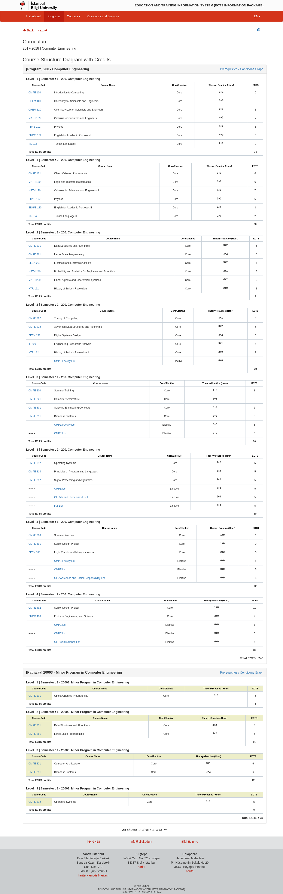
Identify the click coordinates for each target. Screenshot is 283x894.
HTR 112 (33, 352)
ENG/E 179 (35, 135)
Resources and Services (103, 16)
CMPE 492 (34, 607)
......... (31, 360)
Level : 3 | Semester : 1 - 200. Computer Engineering (63, 377)
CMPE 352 (34, 480)
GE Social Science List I (68, 641)
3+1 (225, 270)
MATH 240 (34, 271)
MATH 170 (34, 190)
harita (81, 875)
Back (28, 30)
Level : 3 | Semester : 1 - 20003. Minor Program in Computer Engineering (77, 750)
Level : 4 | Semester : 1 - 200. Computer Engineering (63, 522)
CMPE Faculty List (64, 361)
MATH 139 (34, 181)
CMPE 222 (34, 318)
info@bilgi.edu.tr (141, 841)
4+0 (221, 134)
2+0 (221, 109)
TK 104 (32, 216)
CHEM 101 (34, 101)
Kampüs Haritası (97, 875)
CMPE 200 (34, 390)
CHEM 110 (34, 109)
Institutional (33, 16)
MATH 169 (34, 118)
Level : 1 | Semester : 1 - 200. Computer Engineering (63, 79)
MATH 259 (34, 280)
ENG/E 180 (35, 207)
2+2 (222, 551)
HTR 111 (33, 288)
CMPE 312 (34, 463)
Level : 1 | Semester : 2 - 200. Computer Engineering (63, 160)
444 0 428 (93, 841)
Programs (54, 16)
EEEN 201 (34, 262)
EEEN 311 (34, 552)
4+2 (221, 117)
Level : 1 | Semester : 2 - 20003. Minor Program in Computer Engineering (77, 682)
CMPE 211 (34, 245)
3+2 (221, 91)
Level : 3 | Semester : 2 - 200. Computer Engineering (63, 449)
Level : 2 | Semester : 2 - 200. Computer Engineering (63, 304)
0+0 (220, 360)
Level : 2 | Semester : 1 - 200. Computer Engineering (63, 232)
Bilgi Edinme (189, 841)
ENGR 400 (34, 616)
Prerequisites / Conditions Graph (241, 69)
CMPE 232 (34, 326)
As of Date (129, 830)
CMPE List (60, 433)
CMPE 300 (34, 535)
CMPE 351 (34, 416)
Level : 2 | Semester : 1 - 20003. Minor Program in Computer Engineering (77, 712)
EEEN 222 (34, 335)
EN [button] (257, 16)
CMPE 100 (34, 92)
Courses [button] (73, 16)
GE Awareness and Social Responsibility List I (80, 578)
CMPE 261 (34, 254)
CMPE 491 (34, 543)
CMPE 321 (34, 399)
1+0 (215, 390)
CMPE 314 (34, 471)
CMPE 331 (34, 407)
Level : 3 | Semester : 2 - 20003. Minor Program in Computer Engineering (77, 788)
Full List (58, 505)
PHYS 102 (34, 199)
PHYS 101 (34, 126)
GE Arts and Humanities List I (71, 497)
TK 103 (32, 143)
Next (42, 30)
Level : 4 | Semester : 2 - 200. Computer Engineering (63, 594)
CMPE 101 (34, 173)
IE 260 (32, 343)
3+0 (221, 100)
